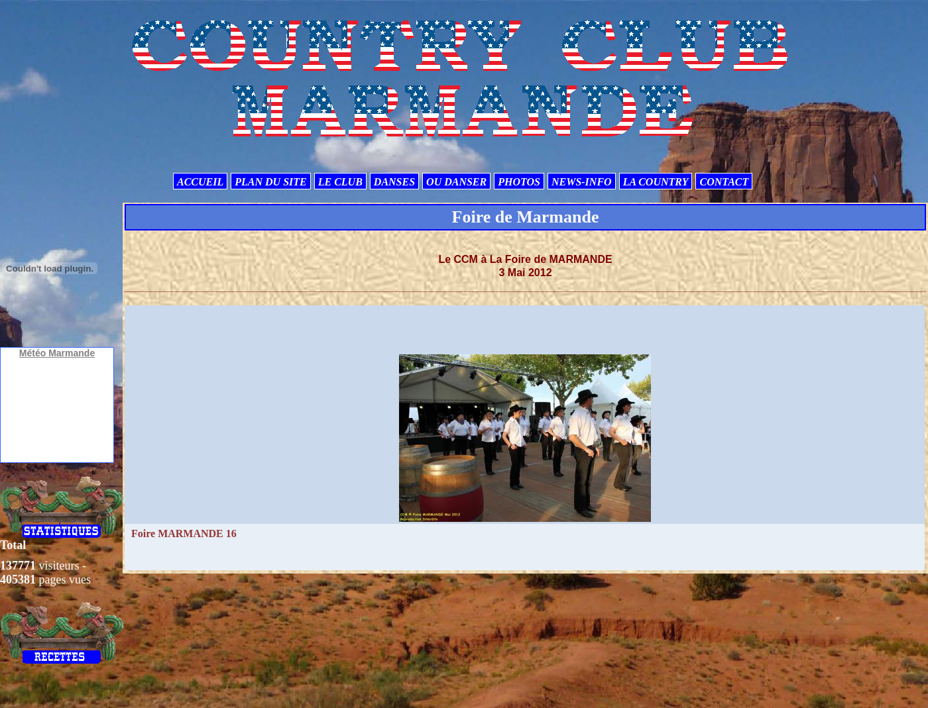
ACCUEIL (200, 181)
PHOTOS (519, 181)
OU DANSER (456, 181)
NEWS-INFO (581, 181)
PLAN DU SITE (270, 181)
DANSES (394, 181)
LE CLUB (340, 181)
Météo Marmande (57, 353)
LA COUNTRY (656, 181)
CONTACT (723, 181)
